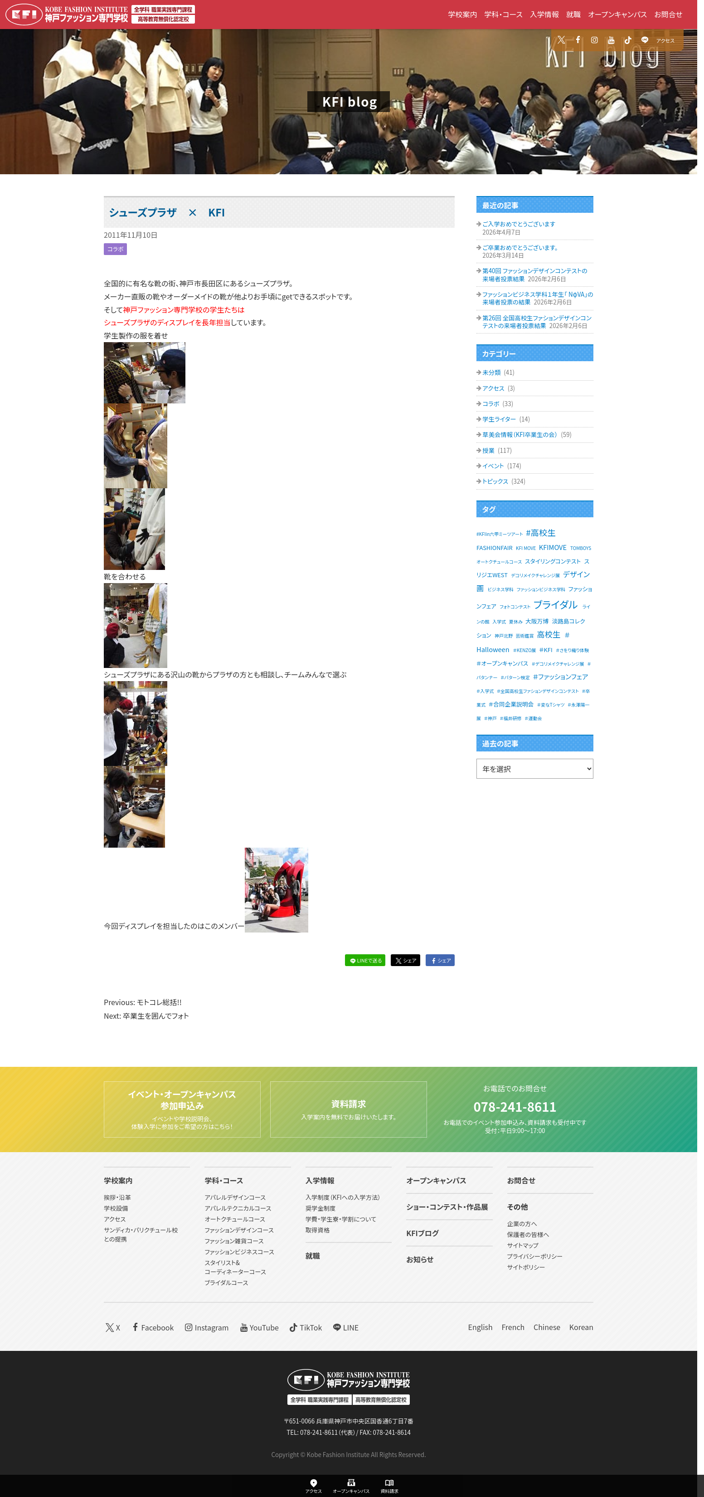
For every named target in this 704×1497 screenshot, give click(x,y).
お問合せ (668, 14)
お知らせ (419, 1259)
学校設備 (116, 1208)
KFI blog (350, 101)
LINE (345, 1326)
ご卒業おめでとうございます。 (520, 247)
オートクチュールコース (234, 1219)
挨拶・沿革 (117, 1197)
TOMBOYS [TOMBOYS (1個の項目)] (580, 548)
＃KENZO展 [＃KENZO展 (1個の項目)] (524, 650)
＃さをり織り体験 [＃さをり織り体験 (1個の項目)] (572, 650)
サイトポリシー (526, 1267)
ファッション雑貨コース (233, 1241)
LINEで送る (365, 960)
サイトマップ (523, 1245)
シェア (405, 960)
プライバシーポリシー (535, 1256)
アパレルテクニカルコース (237, 1208)
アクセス (665, 40)
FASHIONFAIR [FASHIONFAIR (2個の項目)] (494, 547)
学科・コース (503, 14)
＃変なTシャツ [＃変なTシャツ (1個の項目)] (551, 704)
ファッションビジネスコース (239, 1251)
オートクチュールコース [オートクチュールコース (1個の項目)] (499, 561)
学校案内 (462, 14)
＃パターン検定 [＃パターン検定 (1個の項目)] (515, 677)
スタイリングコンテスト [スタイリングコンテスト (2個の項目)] (553, 561)
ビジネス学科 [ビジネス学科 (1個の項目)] (501, 589)
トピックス (496, 481)
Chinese (547, 1326)
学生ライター (499, 419)
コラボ (115, 249)
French (512, 1326)
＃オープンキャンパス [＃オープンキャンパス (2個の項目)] (502, 663)
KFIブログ (422, 1232)
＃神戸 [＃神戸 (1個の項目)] (490, 718)
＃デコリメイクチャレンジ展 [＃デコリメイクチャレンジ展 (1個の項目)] (558, 663)
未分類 (492, 372)
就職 (573, 14)
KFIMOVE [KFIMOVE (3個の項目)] (553, 547)
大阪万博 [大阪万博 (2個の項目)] (537, 621)
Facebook (151, 1326)
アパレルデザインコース (235, 1197)
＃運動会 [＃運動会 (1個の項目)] (533, 718)
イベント (493, 465)
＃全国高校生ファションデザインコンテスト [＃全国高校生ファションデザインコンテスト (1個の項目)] (538, 690)
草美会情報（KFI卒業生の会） (520, 434)
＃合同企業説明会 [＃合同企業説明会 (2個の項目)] (511, 704)
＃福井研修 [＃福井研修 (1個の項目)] (510, 718)
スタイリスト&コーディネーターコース (235, 1267)
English (480, 1326)
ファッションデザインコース (238, 1230)
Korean (581, 1326)
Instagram (206, 1326)
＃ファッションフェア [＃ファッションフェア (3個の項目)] (560, 676)
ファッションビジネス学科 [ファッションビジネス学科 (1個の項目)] (541, 589)
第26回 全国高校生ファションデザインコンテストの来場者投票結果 (536, 322)
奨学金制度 (321, 1208)
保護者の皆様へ (528, 1234)
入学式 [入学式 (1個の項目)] (499, 621)
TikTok (305, 1326)
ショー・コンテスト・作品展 (447, 1206)
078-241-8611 (514, 1105)
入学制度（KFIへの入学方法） (343, 1197)
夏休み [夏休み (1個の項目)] (516, 621)
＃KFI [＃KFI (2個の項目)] (545, 649)
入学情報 (544, 14)
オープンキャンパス (617, 14)
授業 (489, 450)
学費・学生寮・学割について (341, 1219)
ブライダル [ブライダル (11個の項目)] (556, 604)
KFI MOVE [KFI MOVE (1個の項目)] (526, 548)
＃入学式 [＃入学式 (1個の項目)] (485, 690)
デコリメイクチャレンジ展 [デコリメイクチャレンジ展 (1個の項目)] (535, 575)
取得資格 (318, 1230)
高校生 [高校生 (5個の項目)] (548, 634)
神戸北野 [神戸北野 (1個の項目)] (504, 635)
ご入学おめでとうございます (518, 224)
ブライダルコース (226, 1282)
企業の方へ (522, 1223)
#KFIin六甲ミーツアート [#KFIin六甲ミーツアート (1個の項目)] (499, 533)
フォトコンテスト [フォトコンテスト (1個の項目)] (515, 606)
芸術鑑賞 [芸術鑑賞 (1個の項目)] (525, 635)
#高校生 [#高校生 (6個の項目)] (541, 532)
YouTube (258, 1326)
